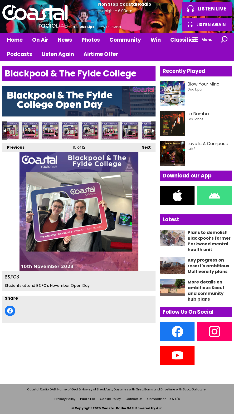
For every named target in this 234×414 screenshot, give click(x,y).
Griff (191, 148)
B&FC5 (70, 130)
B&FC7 (30, 130)
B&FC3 (110, 130)
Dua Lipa (87, 27)
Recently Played (184, 71)
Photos (91, 40)
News (65, 40)
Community (125, 40)
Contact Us (134, 399)
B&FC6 (50, 130)
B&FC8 (10, 130)
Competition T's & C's (163, 399)
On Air (40, 40)
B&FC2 (130, 130)
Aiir (159, 408)
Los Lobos (195, 119)
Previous (13, 146)
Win (156, 40)
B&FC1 (150, 130)
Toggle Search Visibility (224, 40)
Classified (183, 40)
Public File (87, 399)
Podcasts (19, 54)
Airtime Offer (100, 54)
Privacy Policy (64, 399)
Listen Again (58, 54)
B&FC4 (90, 130)
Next (144, 146)
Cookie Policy (110, 399)
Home (15, 40)
